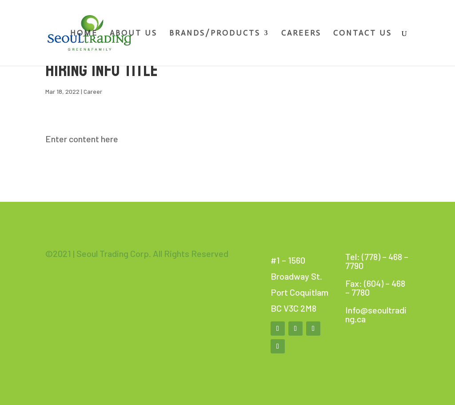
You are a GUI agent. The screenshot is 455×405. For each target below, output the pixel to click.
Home (84, 33)
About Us (133, 33)
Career (93, 91)
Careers (301, 33)
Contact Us (362, 33)
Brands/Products (214, 33)
